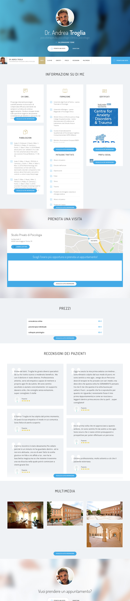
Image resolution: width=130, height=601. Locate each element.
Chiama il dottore (20, 247)
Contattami (76, 48)
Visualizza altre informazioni (65, 149)
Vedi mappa (94, 241)
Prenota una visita (120, 60)
